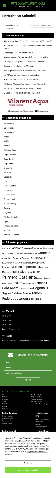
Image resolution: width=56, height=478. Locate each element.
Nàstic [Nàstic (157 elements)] (16, 271)
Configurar (28, 463)
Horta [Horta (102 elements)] (19, 263)
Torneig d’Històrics (11, 235)
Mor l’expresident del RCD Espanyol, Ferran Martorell (25, 71)
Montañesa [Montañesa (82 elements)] (6, 272)
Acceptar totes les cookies (28, 470)
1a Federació (9, 123)
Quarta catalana (36, 401)
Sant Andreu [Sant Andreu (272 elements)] (11, 288)
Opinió (6, 221)
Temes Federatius (41, 426)
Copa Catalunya (10, 155)
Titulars (7, 230)
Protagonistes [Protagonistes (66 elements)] (7, 283)
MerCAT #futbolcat (11, 217)
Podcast (5, 409)
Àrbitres (7, 146)
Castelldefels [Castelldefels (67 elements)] (49, 249)
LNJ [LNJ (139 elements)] (37, 267)
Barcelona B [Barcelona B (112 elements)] (38, 248)
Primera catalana (36, 394)
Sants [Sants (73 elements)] (30, 289)
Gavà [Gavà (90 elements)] (8, 263)
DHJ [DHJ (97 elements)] (10, 258)
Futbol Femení (9, 195)
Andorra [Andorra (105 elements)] (6, 248)
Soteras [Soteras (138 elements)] (27, 293)
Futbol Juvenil (9, 199)
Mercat (4, 406)
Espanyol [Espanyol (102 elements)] (17, 258)
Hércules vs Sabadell (19, 16)
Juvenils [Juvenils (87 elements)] (26, 263)
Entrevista (8, 168)
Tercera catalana (36, 399)
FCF (5, 181)
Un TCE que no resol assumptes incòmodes (21, 75)
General (7, 208)
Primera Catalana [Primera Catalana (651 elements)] (19, 277)
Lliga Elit (7, 213)
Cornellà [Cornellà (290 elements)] (44, 253)
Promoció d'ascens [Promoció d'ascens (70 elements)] (43, 278)
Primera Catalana (11, 226)
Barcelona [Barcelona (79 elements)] (28, 248)
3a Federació (9, 132)
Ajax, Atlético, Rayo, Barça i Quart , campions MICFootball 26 (28, 41)
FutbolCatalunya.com (27, 3)
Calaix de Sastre (10, 150)
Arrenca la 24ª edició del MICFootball (19, 66)
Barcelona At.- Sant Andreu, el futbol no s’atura (22, 88)
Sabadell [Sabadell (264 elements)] (40, 283)
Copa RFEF (8, 164)
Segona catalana (36, 397)
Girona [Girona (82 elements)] (14, 263)
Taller (4, 401)
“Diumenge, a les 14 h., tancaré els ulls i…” (20, 53)
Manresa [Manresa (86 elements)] (44, 267)
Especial (7, 172)
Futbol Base (8, 190)
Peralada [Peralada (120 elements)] (30, 272)
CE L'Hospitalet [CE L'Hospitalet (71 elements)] (8, 253)
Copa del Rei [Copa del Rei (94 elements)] (31, 253)
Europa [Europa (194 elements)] (37, 258)
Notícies (5, 397)
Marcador (5, 399)
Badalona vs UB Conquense (11, 27)
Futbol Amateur (10, 186)
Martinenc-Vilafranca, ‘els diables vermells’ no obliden (25, 84)
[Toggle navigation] (5, 5)
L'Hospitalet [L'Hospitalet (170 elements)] (37, 262)
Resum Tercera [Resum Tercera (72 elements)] (28, 283)
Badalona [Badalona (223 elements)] (16, 248)
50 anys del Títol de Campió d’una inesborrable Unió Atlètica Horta (28, 47)
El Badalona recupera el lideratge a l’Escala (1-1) (23, 93)
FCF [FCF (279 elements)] (45, 258)
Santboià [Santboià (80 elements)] (24, 289)
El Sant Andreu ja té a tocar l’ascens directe (21, 80)
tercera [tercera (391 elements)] (24, 298)
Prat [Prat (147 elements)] (38, 271)
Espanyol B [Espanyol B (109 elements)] (27, 258)
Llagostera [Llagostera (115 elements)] (7, 267)
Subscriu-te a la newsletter (32, 354)
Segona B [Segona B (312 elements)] (40, 288)
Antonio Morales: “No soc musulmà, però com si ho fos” (26, 57)
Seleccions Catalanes (42, 419)
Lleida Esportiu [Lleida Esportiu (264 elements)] (24, 267)
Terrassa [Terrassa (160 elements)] (36, 298)
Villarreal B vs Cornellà (41, 26)
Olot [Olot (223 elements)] (23, 271)
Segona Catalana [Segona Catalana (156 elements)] (12, 293)
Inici (3, 394)
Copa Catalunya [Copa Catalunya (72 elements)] (20, 253)
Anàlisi (6, 141)
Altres (6, 137)
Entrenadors (39, 421)
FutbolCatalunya (10, 204)
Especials (8, 177)
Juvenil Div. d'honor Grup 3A (40, 404)
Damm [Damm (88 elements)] (5, 258)
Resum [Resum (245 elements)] (17, 283)
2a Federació (9, 128)
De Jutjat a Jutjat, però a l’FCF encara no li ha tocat (24, 62)
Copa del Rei (9, 159)
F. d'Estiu (5, 404)
